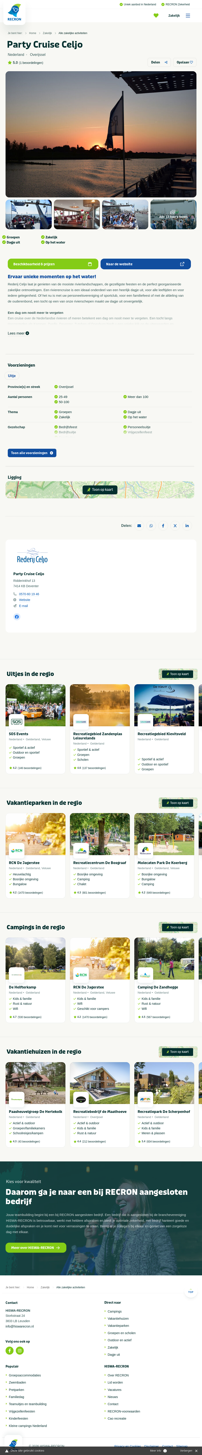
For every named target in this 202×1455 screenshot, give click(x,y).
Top (190, 1290)
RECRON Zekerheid (175, 4)
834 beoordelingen (158, 1141)
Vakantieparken (118, 1325)
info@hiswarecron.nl (20, 1326)
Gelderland (33, 739)
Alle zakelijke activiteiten (73, 33)
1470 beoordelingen (30, 892)
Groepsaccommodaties (25, 1375)
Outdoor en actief (119, 1340)
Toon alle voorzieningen (32, 453)
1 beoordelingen (31, 63)
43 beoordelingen (29, 1141)
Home (32, 33)
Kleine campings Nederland (28, 1426)
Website (24, 600)
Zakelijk (180, 15)
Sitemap (182, 1446)
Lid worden (115, 1382)
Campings (115, 1311)
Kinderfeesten (18, 1418)
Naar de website (145, 264)
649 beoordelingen (158, 892)
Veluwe (46, 739)
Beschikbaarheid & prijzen (52, 264)
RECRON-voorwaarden (124, 1411)
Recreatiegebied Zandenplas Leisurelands (97, 736)
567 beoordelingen (158, 1017)
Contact (113, 1404)
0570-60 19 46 (29, 594)
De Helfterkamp (22, 987)
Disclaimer (151, 1446)
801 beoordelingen (94, 892)
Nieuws (113, 1397)
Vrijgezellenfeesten (22, 1411)
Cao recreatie (117, 1418)
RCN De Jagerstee (24, 862)
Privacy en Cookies (127, 1446)
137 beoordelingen (94, 768)
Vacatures (114, 1390)
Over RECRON (118, 1375)
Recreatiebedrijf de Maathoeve (100, 1111)
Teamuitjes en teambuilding (28, 1404)
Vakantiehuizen (118, 1318)
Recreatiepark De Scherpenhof (164, 1111)
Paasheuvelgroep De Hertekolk (35, 1111)
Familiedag (16, 1397)
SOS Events (18, 734)
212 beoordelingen (94, 1141)
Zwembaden (17, 1382)
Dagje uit (114, 1354)
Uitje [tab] (12, 376)
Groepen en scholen (122, 1333)
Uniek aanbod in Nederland (138, 4)
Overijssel (96, 1117)
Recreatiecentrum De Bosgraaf (99, 862)
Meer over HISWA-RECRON (35, 1248)
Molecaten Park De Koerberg (162, 862)
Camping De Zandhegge (158, 987)
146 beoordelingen (30, 768)
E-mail (23, 606)
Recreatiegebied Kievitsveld (162, 734)
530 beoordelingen (30, 1017)
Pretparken (16, 1390)
